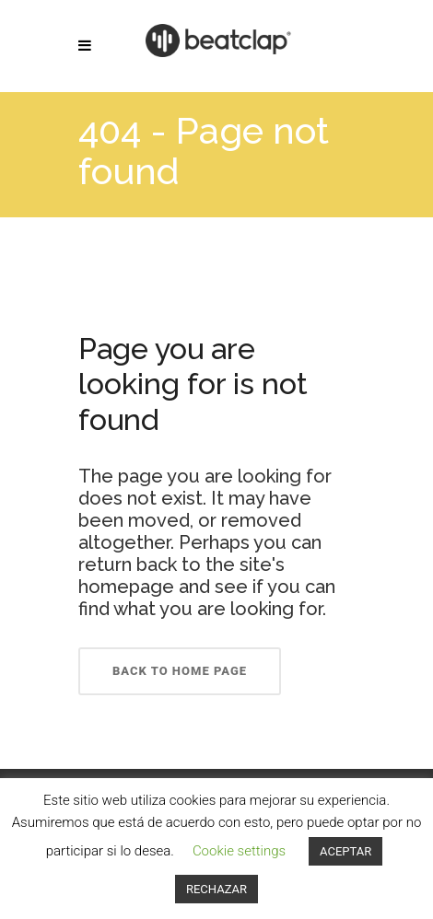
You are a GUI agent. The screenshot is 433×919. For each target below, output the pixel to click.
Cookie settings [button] (239, 851)
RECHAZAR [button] (216, 889)
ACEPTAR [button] (345, 851)
